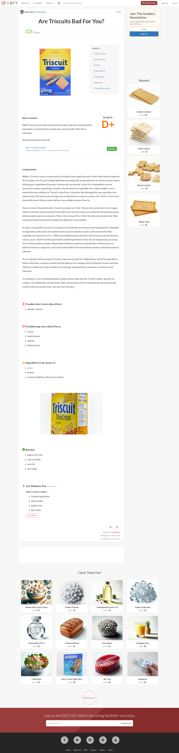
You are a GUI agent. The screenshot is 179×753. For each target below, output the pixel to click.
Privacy (102, 750)
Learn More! (32, 515)
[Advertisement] (67, 554)
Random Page (149, 3)
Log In (174, 3)
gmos (30, 368)
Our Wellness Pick (103, 88)
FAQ (85, 750)
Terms (110, 750)
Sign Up (165, 3)
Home (68, 750)
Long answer (101, 59)
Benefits (99, 83)
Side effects (100, 71)
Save (118, 12)
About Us (25, 3)
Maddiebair (116, 532)
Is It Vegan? (38, 3)
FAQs (98, 65)
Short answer (101, 54)
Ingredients (100, 77)
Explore (50, 3)
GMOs (49, 235)
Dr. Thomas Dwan (39, 12)
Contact (93, 750)
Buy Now (111, 149)
